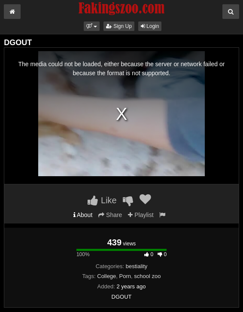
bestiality (137, 266)
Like (102, 200)
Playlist (140, 214)
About (83, 214)
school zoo (147, 276)
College (106, 276)
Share (110, 214)
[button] (92, 26)
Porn (125, 276)
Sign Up (119, 26)
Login (150, 26)
